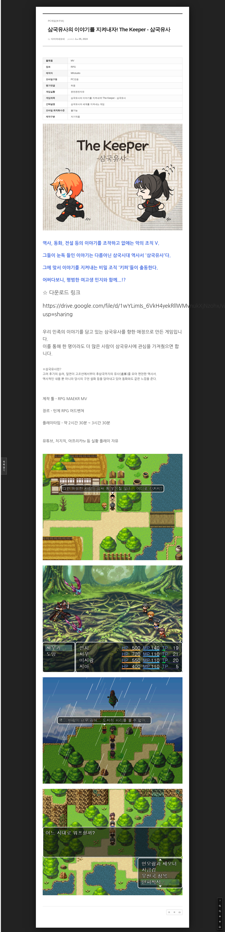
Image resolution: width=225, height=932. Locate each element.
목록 (4, 466)
